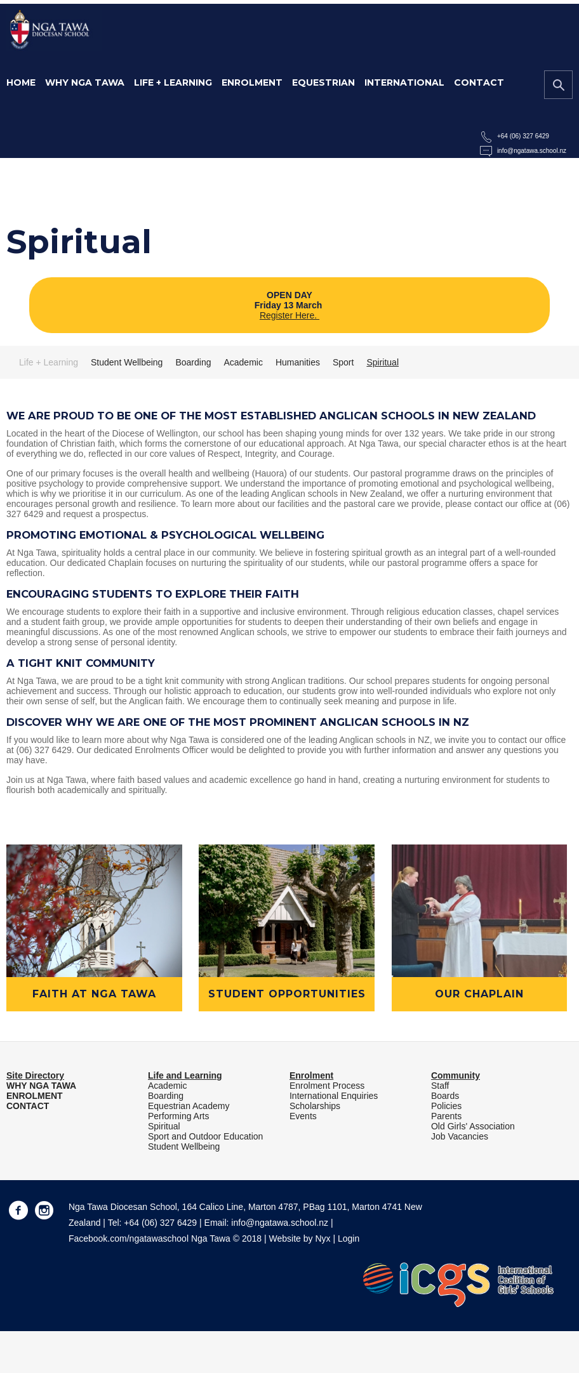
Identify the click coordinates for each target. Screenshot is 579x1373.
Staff (440, 1086)
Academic (242, 362)
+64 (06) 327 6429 (523, 136)
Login (348, 1238)
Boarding (193, 362)
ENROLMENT (34, 1096)
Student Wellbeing (127, 362)
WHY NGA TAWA (41, 1086)
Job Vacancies (459, 1136)
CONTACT (27, 1106)
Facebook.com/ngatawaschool (129, 1238)
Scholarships (315, 1106)
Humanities (298, 362)
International (404, 82)
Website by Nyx (300, 1238)
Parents (446, 1116)
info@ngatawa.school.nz (531, 150)
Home (21, 82)
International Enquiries (334, 1096)
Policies (446, 1106)
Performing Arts (178, 1116)
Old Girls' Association (473, 1126)
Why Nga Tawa (84, 82)
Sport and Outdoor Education (205, 1136)
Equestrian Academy (188, 1106)
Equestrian (323, 82)
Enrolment (252, 82)
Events (303, 1116)
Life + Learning (173, 82)
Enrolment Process (327, 1086)
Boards (445, 1096)
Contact (479, 82)
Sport (343, 362)
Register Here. (289, 315)
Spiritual (382, 362)
